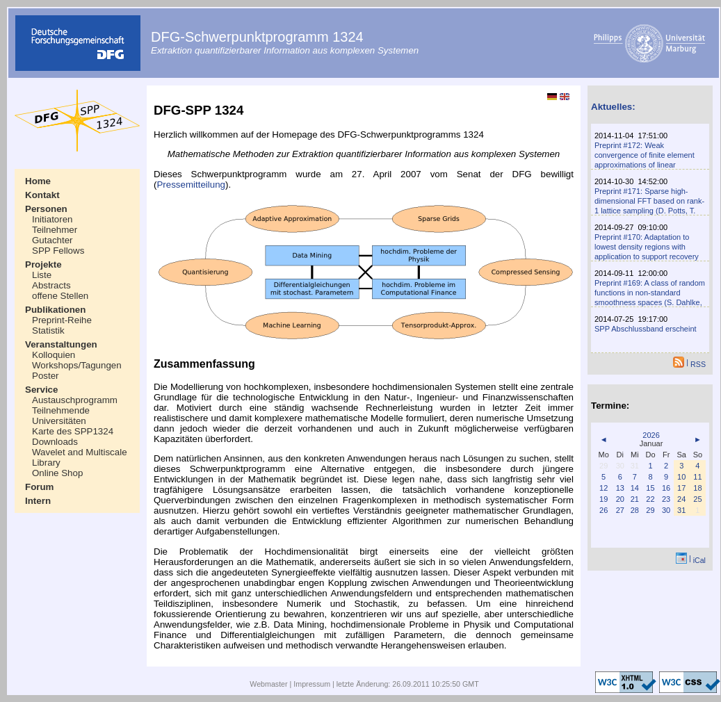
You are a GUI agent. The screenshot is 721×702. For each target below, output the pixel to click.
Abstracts (51, 285)
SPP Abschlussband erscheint (645, 329)
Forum (39, 487)
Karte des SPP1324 (72, 431)
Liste (41, 275)
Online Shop (57, 473)
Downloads (55, 441)
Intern (38, 501)
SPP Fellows (58, 250)
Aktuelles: (613, 106)
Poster (45, 375)
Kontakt (42, 195)
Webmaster (268, 684)
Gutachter (52, 240)
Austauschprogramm (75, 400)
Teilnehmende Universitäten (61, 415)
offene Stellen (60, 296)
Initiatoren (52, 219)
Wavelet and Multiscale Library (79, 457)
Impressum (311, 684)
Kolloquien (53, 355)
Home (38, 181)
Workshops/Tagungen (77, 365)
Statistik (48, 330)
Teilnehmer (54, 230)
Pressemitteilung (190, 184)
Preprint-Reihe (62, 320)
